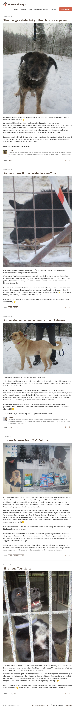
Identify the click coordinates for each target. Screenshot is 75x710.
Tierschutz (16, 556)
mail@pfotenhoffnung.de (41, 705)
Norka (10, 160)
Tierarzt (17, 427)
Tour (22, 556)
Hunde (16, 9)
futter (10, 307)
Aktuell (23, 9)
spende (15, 307)
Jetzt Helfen (66, 9)
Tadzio (10, 427)
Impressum (68, 705)
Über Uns (53, 9)
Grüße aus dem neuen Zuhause (38, 9)
